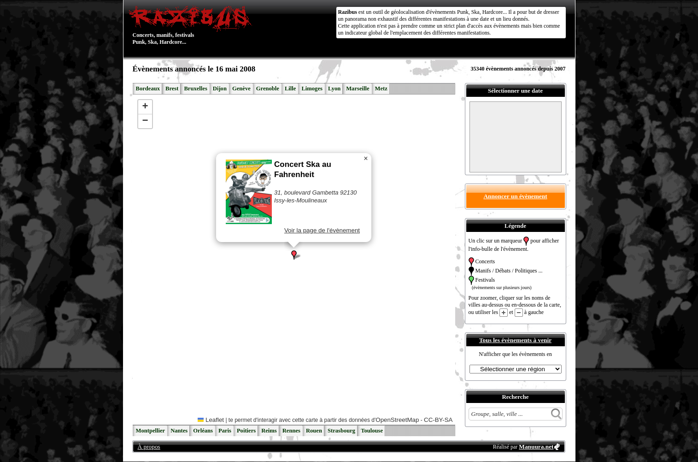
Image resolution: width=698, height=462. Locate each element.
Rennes (291, 430)
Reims (269, 430)
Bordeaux (148, 88)
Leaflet (211, 419)
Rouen (314, 430)
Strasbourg (341, 430)
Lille (290, 88)
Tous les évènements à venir (515, 340)
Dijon (220, 88)
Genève (241, 88)
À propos (149, 446)
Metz (381, 88)
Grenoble (267, 88)
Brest (171, 88)
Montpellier (150, 430)
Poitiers (246, 430)
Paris (224, 430)
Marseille (357, 88)
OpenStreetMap (397, 419)
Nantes (179, 430)
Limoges (311, 88)
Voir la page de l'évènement (321, 230)
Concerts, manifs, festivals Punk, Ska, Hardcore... (192, 25)
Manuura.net (536, 446)
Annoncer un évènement (515, 196)
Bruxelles (195, 88)
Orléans (203, 430)
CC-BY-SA (438, 419)
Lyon (334, 88)
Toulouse (372, 430)
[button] (294, 255)
